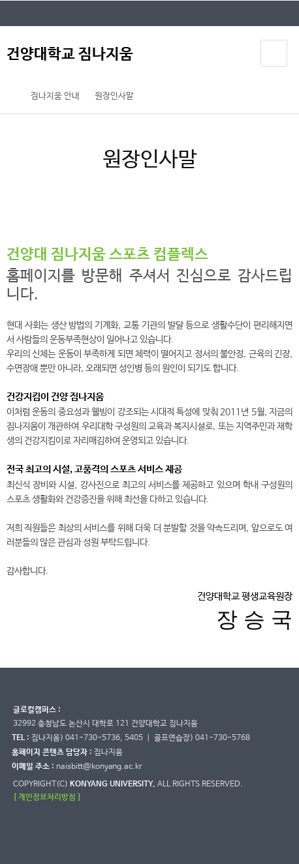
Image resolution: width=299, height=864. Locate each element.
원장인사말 (114, 96)
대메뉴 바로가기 (0, 0)
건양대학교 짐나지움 (70, 54)
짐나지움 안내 (55, 96)
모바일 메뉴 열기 (273, 53)
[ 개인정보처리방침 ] (47, 797)
